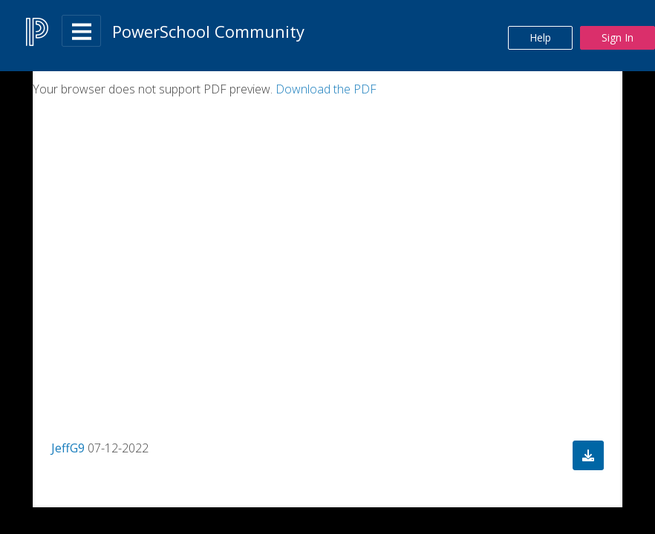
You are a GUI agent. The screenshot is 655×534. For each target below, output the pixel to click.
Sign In (617, 37)
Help (540, 37)
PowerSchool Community (208, 31)
